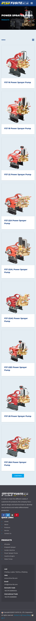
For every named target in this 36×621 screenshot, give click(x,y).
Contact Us (7, 533)
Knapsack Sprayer (10, 547)
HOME (6, 521)
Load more (18, 476)
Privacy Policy (26, 615)
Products (7, 527)
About (6, 524)
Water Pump (8, 559)
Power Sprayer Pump (11, 553)
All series (7, 544)
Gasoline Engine (9, 556)
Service (6, 530)
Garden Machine (9, 550)
